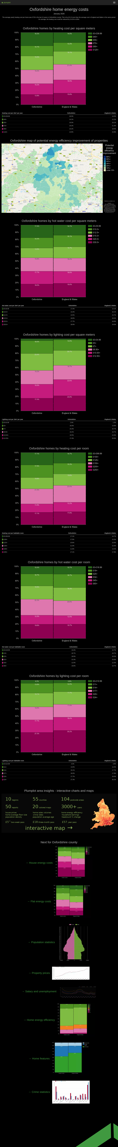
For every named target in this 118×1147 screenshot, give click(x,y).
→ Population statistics (59, 942)
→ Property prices (59, 973)
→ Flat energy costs (59, 901)
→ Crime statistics (59, 1091)
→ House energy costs (59, 862)
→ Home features (59, 1058)
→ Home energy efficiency (59, 1019)
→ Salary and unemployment (59, 991)
